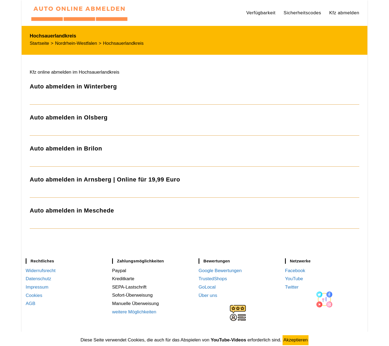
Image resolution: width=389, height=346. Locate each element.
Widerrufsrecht (41, 270)
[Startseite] (39, 43)
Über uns (208, 295)
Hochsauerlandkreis (123, 43)
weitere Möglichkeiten (134, 311)
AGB (30, 303)
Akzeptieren (295, 339)
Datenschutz (38, 278)
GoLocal (207, 287)
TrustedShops (213, 278)
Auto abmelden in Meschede (72, 210)
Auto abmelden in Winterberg (73, 86)
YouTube (294, 278)
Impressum (37, 287)
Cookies (34, 295)
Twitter (292, 287)
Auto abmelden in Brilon (66, 148)
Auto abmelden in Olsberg (69, 117)
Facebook (295, 270)
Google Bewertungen (220, 270)
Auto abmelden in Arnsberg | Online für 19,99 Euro (105, 179)
